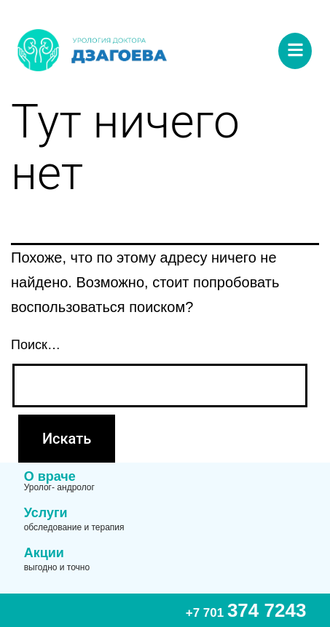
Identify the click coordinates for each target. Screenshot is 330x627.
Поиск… (35, 345)
